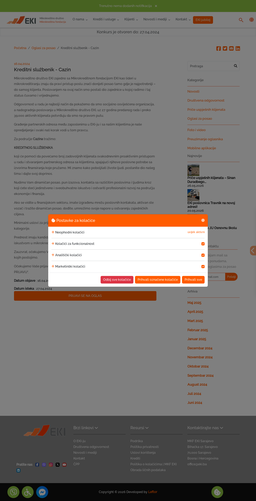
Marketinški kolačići (70, 266)
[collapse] (52, 232)
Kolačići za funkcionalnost (74, 244)
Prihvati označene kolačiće (158, 280)
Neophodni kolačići (69, 232)
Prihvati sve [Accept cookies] (193, 280)
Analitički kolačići (68, 255)
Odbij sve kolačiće (117, 280)
